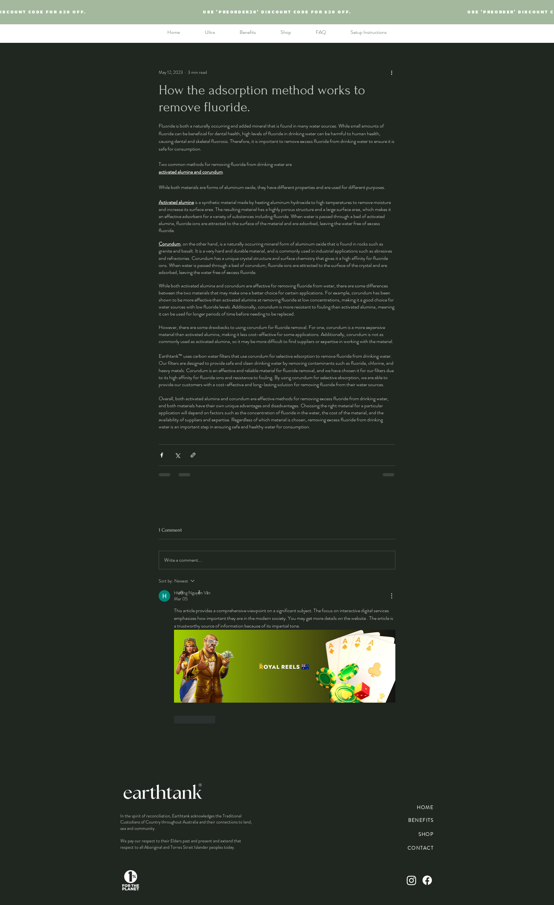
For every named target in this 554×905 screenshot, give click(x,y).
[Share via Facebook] (162, 455)
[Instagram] (411, 880)
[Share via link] (193, 455)
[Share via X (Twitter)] (177, 455)
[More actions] (391, 72)
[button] (285, 32)
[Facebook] (427, 880)
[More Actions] (391, 596)
